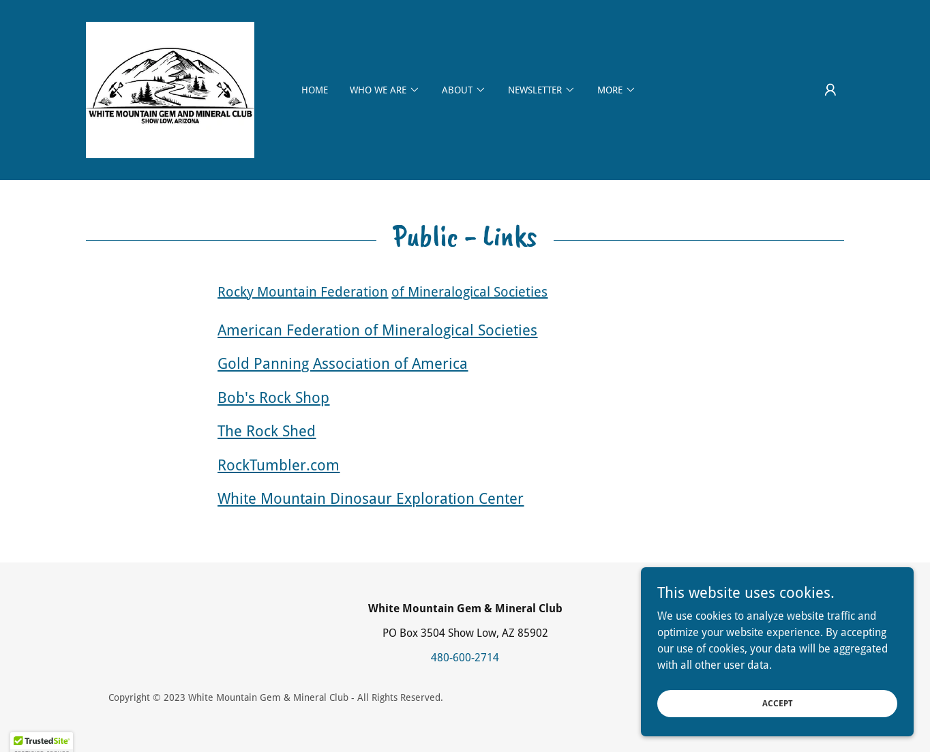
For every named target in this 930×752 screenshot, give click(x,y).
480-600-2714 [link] (465, 657)
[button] (830, 90)
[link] (170, 88)
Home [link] (314, 90)
